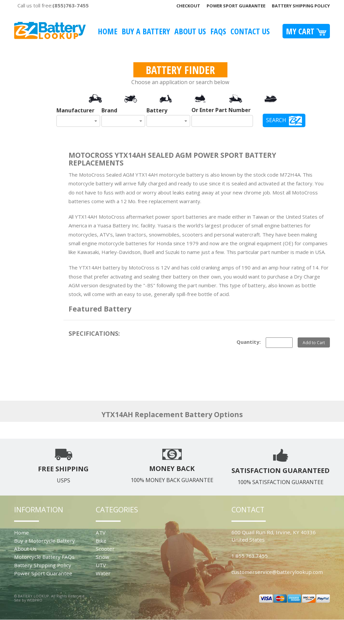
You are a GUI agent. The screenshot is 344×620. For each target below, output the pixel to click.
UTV (101, 565)
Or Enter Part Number (221, 110)
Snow (102, 556)
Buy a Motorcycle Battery (44, 540)
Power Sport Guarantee (236, 6)
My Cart (306, 31)
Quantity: (248, 342)
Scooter (105, 548)
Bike (101, 540)
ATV (100, 532)
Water (103, 573)
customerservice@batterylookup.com (277, 572)
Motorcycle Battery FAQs (44, 556)
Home (107, 31)
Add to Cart (314, 342)
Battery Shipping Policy (301, 6)
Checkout (188, 6)
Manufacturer (75, 110)
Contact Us (250, 31)
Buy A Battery (146, 31)
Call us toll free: (53, 5)
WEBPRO (34, 600)
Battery (156, 110)
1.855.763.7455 (249, 555)
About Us (190, 31)
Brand (109, 110)
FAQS (218, 31)
